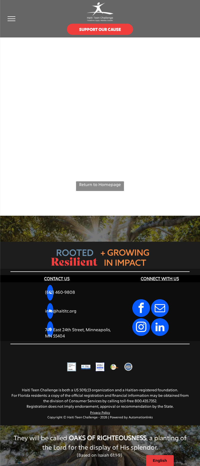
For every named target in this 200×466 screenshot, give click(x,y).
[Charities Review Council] (114, 367)
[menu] (11, 18)
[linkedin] (160, 327)
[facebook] (141, 308)
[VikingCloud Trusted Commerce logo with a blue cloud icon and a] (85, 367)
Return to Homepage (100, 184)
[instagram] (141, 327)
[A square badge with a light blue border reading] (71, 367)
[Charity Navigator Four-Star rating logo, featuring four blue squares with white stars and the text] (100, 367)
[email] (160, 308)
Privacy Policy (100, 412)
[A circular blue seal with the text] (128, 367)
